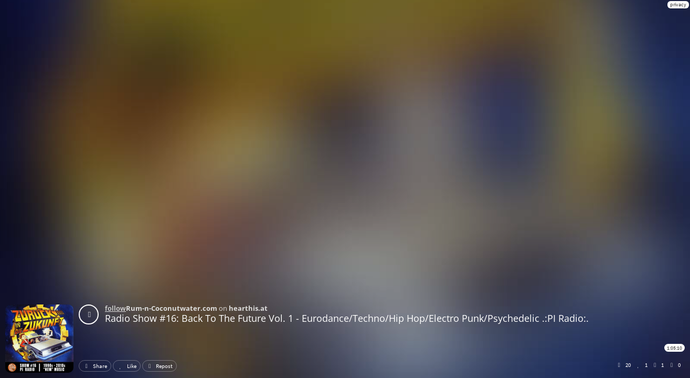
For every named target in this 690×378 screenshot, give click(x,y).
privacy (678, 4)
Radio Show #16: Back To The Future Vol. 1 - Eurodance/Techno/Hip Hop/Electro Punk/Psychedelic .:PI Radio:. (347, 318)
